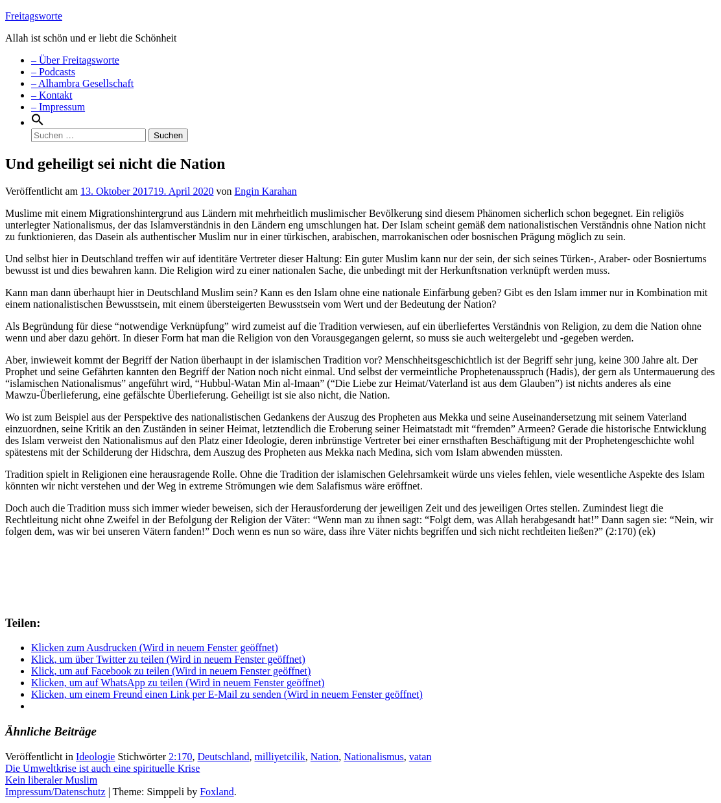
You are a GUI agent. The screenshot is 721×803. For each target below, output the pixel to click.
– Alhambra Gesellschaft (82, 83)
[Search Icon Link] (37, 122)
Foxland (216, 791)
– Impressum (58, 106)
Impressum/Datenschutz (55, 791)
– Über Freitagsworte (75, 60)
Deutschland (224, 756)
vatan (420, 756)
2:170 (180, 756)
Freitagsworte (33, 15)
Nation (325, 756)
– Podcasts (53, 71)
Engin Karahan (265, 191)
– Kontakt (52, 95)
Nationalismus (373, 756)
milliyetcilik (280, 756)
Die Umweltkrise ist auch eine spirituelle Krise (102, 768)
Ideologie (95, 756)
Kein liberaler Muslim (51, 779)
